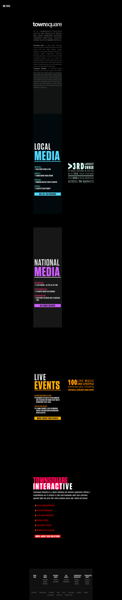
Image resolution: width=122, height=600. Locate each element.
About (58, 593)
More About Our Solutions (48, 536)
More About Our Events (47, 418)
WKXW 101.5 (38, 167)
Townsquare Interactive (77, 576)
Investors (51, 593)
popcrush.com (39, 283)
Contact (77, 582)
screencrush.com (40, 295)
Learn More (56, 582)
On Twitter (59, 595)
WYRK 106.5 (38, 180)
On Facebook (50, 595)
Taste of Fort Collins (41, 406)
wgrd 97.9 (37, 173)
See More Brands (47, 305)
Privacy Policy (68, 595)
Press (63, 593)
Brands (45, 582)
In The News (71, 593)
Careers (77, 584)
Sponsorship (66, 582)
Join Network (42, 593)
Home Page (34, 576)
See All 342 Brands (47, 194)
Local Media (45, 576)
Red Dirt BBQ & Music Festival (43, 395)
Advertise (45, 584)
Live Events (66, 576)
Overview (45, 580)
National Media (55, 576)
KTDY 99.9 (37, 186)
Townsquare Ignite (87, 576)
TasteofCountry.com (41, 289)
